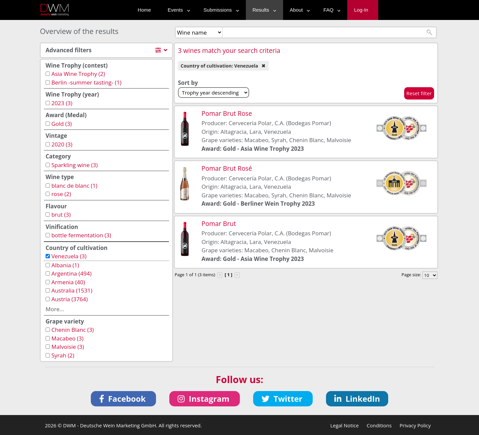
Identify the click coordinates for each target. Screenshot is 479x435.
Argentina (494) (71, 273)
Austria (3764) (69, 299)
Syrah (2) (62, 355)
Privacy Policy (415, 425)
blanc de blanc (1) (74, 185)
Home (144, 10)
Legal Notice (344, 425)
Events (177, 10)
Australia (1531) (71, 290)
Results (262, 10)
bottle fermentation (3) (81, 235)
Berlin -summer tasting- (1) (86, 82)
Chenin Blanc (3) (72, 329)
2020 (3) (61, 144)
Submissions (220, 10)
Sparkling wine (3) (74, 165)
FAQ (330, 10)
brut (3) (61, 214)
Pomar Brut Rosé (227, 168)
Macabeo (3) (67, 338)
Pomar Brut (219, 223)
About (298, 10)
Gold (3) (61, 123)
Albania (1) (65, 265)
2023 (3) (61, 103)
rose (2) (61, 194)
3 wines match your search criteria (229, 50)
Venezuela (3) (68, 256)
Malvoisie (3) (67, 346)
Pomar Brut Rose (227, 113)
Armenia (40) (68, 282)
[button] (123, 398)
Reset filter (419, 93)
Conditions (379, 425)
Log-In (361, 10)
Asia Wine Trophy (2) (78, 74)
